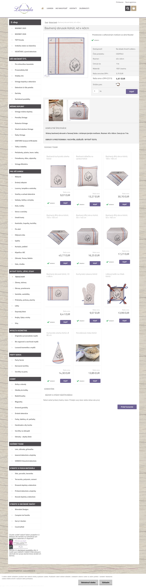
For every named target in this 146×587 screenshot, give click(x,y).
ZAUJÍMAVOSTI (84, 8)
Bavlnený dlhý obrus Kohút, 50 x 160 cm (117, 216)
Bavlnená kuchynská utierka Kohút (58, 157)
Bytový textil (53, 22)
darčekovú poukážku (25, 550)
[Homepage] (42, 8)
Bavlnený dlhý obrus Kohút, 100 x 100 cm (117, 157)
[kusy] (96, 91)
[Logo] (23, 8)
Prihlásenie (120, 2)
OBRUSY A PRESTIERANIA (56, 139)
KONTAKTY (73, 8)
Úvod (46, 22)
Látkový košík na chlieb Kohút (115, 275)
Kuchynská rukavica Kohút (86, 274)
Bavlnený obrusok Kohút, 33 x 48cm (58, 275)
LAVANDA (50, 8)
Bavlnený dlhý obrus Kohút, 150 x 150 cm (58, 216)
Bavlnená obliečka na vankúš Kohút (84, 157)
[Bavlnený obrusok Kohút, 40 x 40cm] (65, 34)
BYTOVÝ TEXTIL (91, 139)
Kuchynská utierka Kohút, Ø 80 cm (58, 334)
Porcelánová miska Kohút (86, 333)
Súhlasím (105, 582)
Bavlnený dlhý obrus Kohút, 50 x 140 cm (87, 216)
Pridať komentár (127, 407)
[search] (127, 8)
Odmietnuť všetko (88, 582)
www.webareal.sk (29, 571)
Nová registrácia (130, 2)
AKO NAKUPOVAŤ (61, 8)
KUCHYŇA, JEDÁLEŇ (75, 139)
